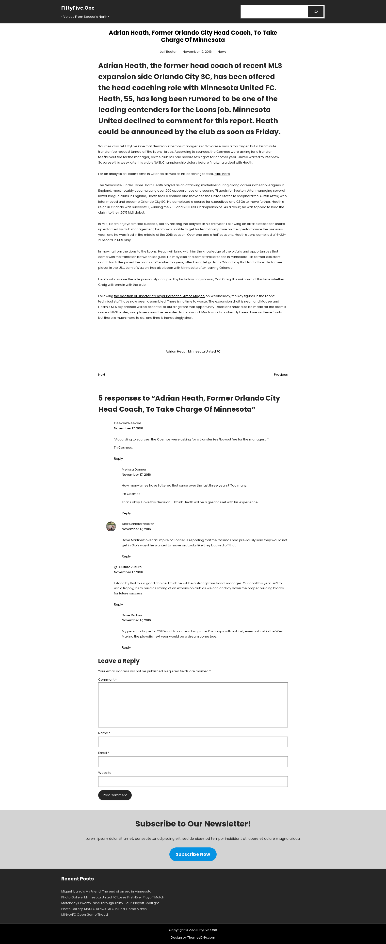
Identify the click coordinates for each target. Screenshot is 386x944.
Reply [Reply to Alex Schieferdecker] (126, 556)
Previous (281, 374)
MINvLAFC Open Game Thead (84, 914)
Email (103, 752)
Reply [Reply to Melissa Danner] (126, 513)
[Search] (315, 11)
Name (104, 733)
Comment (107, 679)
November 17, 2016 (128, 428)
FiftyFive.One (78, 7)
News (222, 51)
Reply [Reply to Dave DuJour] (126, 647)
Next (101, 374)
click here (222, 173)
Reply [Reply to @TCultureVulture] (118, 604)
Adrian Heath (176, 351)
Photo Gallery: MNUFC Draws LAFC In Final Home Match (104, 909)
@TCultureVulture (128, 567)
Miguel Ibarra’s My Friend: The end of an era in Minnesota (106, 891)
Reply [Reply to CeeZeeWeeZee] (118, 458)
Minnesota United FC (204, 351)
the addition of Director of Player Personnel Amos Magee (159, 296)
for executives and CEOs (225, 201)
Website (105, 772)
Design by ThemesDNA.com (193, 937)
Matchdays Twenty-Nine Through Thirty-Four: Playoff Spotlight (110, 903)
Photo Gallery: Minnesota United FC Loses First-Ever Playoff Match (112, 897)
